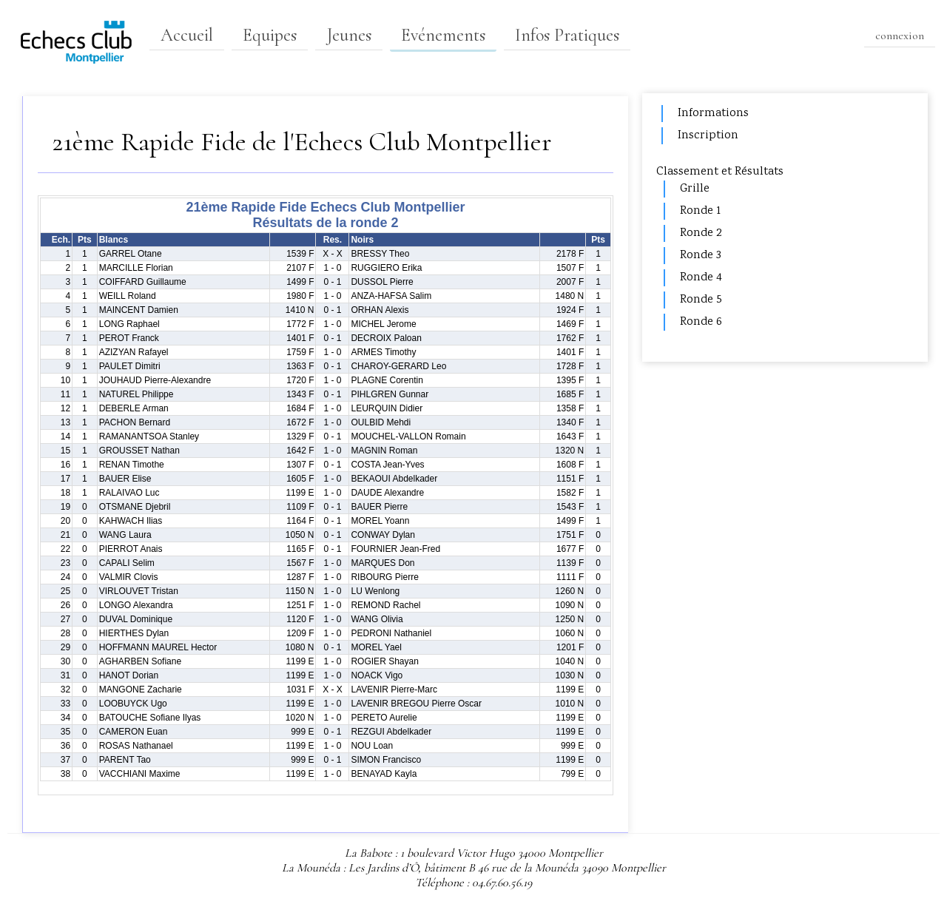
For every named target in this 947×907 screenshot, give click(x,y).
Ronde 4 (701, 277)
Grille (695, 189)
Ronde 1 (700, 211)
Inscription (708, 135)
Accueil (187, 35)
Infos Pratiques (567, 35)
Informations (713, 113)
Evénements (443, 35)
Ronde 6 (701, 322)
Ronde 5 (701, 299)
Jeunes (348, 35)
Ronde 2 (700, 233)
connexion (899, 35)
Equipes (270, 35)
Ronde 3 (700, 255)
